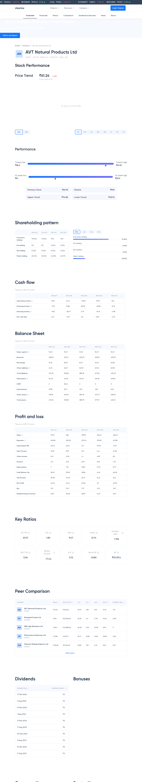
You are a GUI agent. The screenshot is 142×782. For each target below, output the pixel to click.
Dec (98, 232)
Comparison (68, 15)
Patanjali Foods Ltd (32, 617)
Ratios (55, 15)
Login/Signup (118, 8)
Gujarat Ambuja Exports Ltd (36, 644)
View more (69, 653)
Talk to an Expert (10, 35)
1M (91, 132)
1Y (111, 132)
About (113, 15)
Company (84, 8)
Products (55, 8)
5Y (124, 132)
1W (85, 132)
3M (98, 132)
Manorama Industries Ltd (35, 635)
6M (105, 132)
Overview (30, 15)
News (103, 15)
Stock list (26, 46)
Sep (91, 232)
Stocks (17, 46)
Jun (84, 232)
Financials (43, 15)
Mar (76, 232)
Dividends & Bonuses (87, 15)
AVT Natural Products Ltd (41, 46)
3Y (117, 132)
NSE (18, 132)
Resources (69, 8)
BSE (26, 132)
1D (78, 132)
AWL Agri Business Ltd (33, 626)
